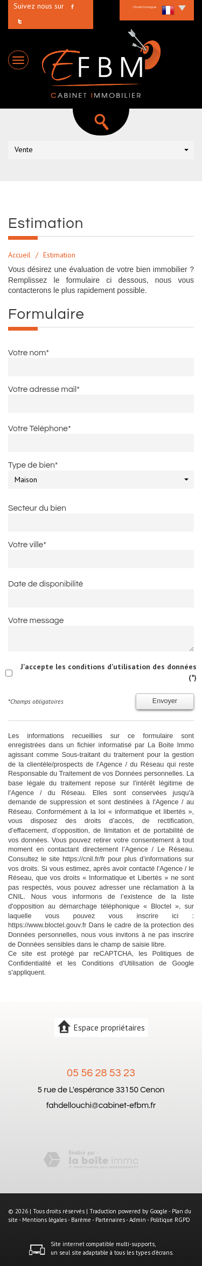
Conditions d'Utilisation (118, 963)
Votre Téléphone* (39, 428)
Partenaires (110, 1220)
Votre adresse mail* (44, 389)
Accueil (19, 255)
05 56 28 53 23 (101, 1073)
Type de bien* (33, 465)
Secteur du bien (37, 508)
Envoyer (164, 701)
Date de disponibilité (45, 584)
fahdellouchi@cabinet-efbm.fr (101, 1105)
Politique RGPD (170, 1220)
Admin (137, 1220)
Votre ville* (27, 544)
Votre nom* (28, 352)
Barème (81, 1220)
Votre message (36, 620)
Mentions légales (44, 1220)
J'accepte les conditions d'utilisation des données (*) (108, 672)
